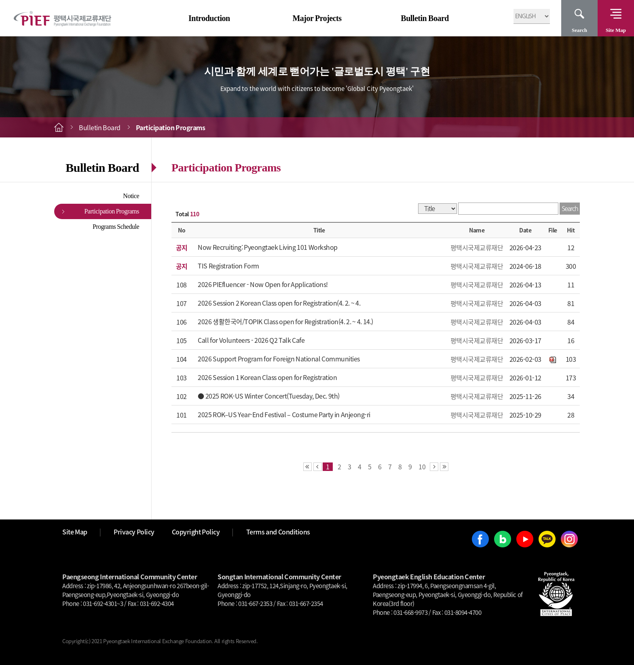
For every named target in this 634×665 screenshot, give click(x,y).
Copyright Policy (196, 531)
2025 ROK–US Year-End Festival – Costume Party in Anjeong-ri (284, 414)
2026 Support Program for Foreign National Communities (279, 358)
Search (579, 30)
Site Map (616, 30)
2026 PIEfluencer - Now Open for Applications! (263, 284)
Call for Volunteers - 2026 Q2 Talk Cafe (251, 340)
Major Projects (316, 18)
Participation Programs (111, 211)
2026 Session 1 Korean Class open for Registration (267, 377)
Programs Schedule (116, 226)
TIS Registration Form (228, 265)
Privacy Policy (134, 531)
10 (422, 466)
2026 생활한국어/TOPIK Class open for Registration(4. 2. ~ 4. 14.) (285, 321)
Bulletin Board (425, 18)
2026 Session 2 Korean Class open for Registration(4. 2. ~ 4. (279, 303)
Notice (131, 195)
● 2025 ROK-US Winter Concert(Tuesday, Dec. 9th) (269, 396)
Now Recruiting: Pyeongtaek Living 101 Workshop (268, 247)
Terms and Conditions (278, 531)
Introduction (209, 18)
